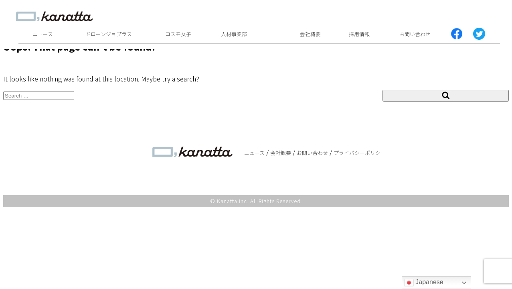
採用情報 (359, 34)
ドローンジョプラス (108, 34)
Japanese (423, 282)
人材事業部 (234, 34)
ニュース (42, 34)
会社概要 (310, 34)
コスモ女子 (178, 34)
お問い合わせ (415, 34)
